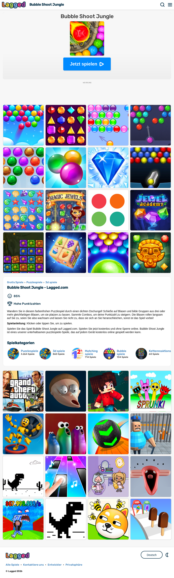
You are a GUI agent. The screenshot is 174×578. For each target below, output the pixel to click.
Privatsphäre (74, 564)
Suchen (162, 5)
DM (167, 555)
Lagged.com (18, 556)
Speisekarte (170, 5)
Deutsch (152, 554)
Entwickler (55, 564)
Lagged (14, 5)
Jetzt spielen (83, 63)
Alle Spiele (12, 564)
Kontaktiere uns (33, 564)
